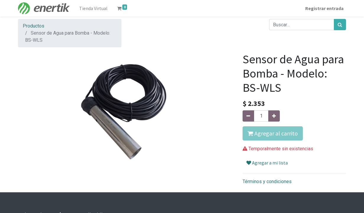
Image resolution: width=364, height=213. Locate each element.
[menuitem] (93, 8)
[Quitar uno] (248, 116)
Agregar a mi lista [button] (267, 163)
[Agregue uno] (274, 116)
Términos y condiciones (267, 181)
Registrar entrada (324, 8)
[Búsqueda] (340, 24)
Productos (33, 26)
